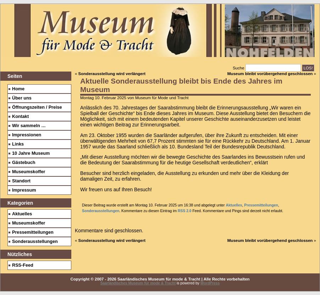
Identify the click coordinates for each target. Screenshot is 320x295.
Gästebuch (23, 162)
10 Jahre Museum (31, 153)
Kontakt (20, 116)
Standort (21, 180)
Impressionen (26, 134)
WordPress (210, 283)
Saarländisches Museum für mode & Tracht (138, 283)
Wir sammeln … (29, 125)
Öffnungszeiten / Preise (37, 107)
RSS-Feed (22, 265)
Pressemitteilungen (261, 205)
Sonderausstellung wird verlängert (111, 74)
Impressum (24, 190)
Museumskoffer (28, 171)
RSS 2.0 (185, 211)
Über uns (22, 98)
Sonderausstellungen (100, 211)
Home (18, 88)
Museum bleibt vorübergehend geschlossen (270, 74)
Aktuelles (234, 205)
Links (18, 144)
